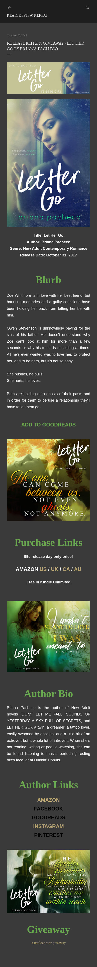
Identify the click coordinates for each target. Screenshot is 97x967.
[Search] (87, 7)
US (43, 569)
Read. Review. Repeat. (27, 15)
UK (54, 569)
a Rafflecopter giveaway (48, 943)
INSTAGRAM (48, 826)
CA (66, 569)
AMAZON (48, 800)
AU (77, 569)
